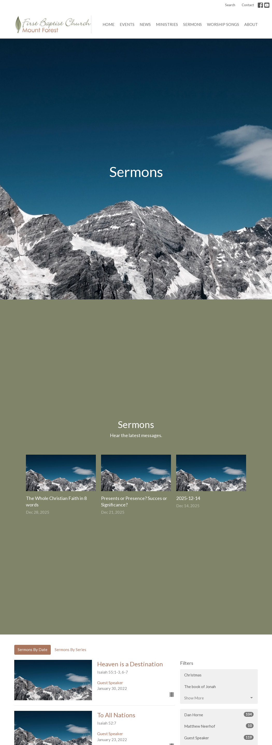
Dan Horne (219, 714)
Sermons (192, 24)
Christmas (193, 675)
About (251, 24)
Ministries (167, 24)
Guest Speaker (219, 737)
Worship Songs (223, 24)
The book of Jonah (200, 686)
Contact (248, 5)
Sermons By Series (70, 649)
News (145, 24)
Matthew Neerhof (219, 725)
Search (230, 5)
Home (108, 24)
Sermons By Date (32, 649)
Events (127, 24)
